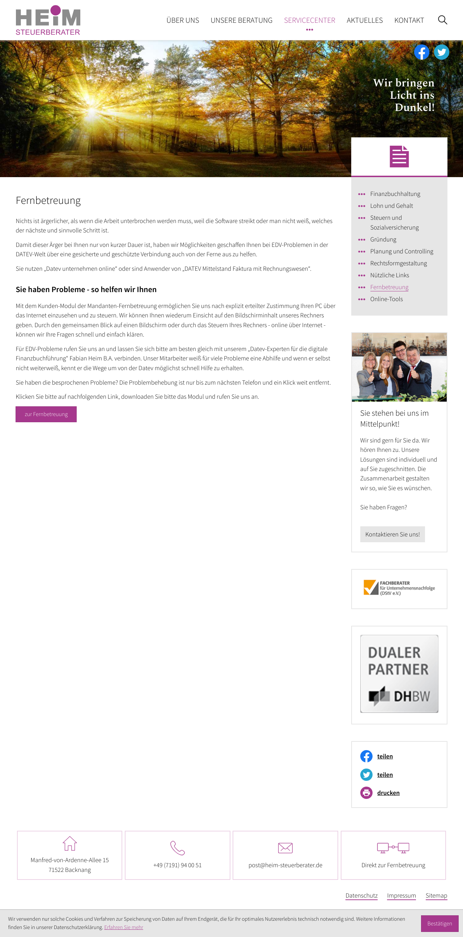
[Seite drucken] (397, 793)
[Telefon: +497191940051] (177, 855)
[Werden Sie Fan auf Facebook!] (421, 52)
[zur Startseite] (48, 20)
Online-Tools (386, 299)
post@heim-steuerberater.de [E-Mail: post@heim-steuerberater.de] (285, 855)
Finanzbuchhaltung (395, 194)
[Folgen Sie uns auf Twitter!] (441, 52)
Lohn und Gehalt (391, 206)
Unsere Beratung (241, 20)
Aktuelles (365, 20)
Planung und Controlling (401, 251)
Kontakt (409, 20)
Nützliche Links (389, 275)
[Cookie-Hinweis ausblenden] (440, 923)
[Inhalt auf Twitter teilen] (397, 775)
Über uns (182, 20)
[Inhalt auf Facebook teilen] (397, 756)
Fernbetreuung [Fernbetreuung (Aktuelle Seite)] (389, 287)
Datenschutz (361, 895)
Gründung (383, 239)
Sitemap (436, 895)
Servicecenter (309, 20)
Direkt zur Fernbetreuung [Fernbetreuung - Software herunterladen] (393, 855)
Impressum (401, 895)
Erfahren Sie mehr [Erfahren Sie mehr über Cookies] (123, 927)
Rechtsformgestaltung (398, 263)
